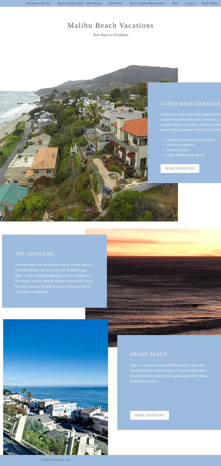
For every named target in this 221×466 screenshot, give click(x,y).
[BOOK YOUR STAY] (180, 168)
